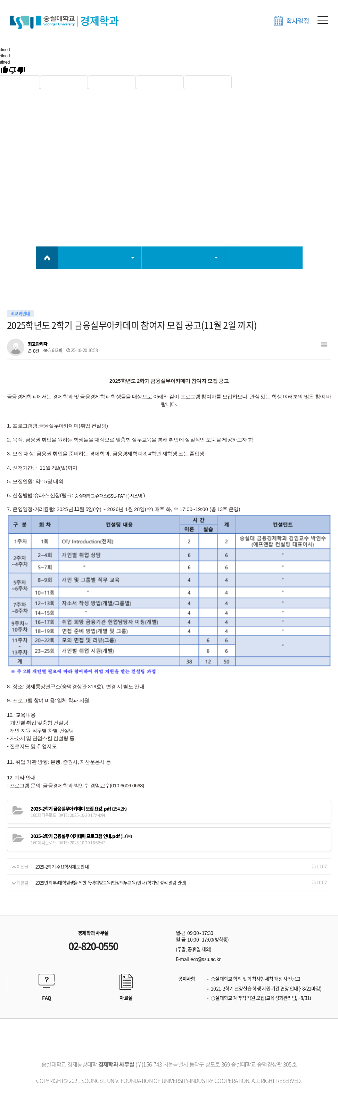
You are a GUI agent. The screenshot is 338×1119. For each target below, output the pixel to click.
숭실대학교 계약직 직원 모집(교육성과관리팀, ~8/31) (261, 947)
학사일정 (297, 21)
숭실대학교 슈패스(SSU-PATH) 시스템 (108, 495)
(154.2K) (78, 758)
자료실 (125, 946)
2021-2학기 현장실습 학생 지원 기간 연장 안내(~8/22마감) (266, 937)
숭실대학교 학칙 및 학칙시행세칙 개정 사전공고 (255, 928)
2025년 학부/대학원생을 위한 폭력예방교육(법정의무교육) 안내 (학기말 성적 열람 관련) (110, 832)
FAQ (46, 946)
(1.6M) (81, 785)
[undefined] (17, 70)
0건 (33, 350)
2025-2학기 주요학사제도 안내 (62, 815)
